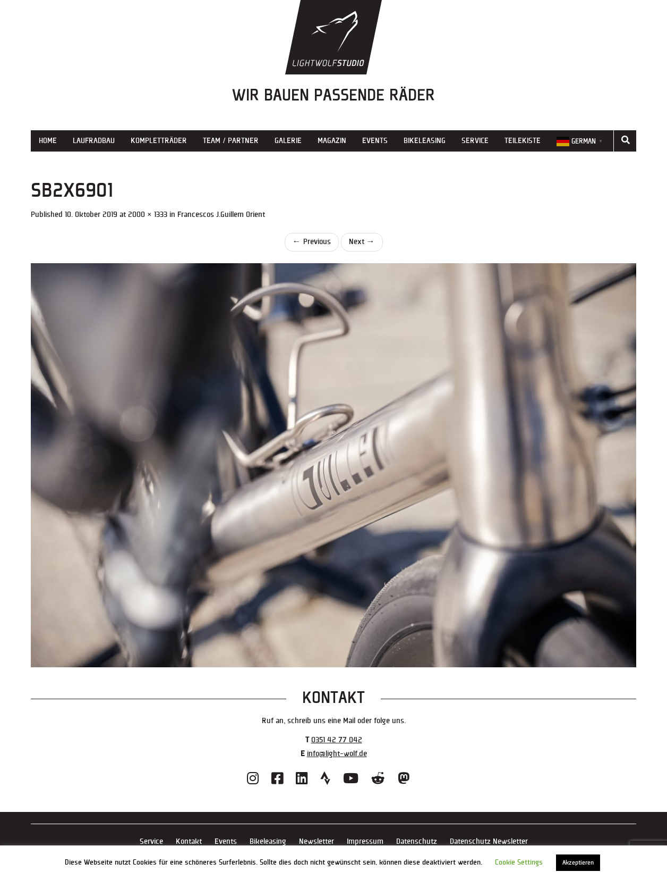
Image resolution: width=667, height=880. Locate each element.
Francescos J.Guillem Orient (221, 215)
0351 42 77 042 (336, 740)
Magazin (332, 141)
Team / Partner (231, 141)
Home (48, 141)
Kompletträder (159, 141)
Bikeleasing (425, 141)
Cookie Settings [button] (519, 862)
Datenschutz (416, 841)
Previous (312, 242)
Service (475, 141)
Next (362, 242)
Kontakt (189, 841)
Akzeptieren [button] (578, 862)
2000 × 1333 (147, 215)
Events (375, 141)
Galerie (288, 141)
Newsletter (316, 841)
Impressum (365, 841)
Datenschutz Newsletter (489, 841)
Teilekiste (522, 141)
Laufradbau (94, 141)
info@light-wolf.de (337, 754)
